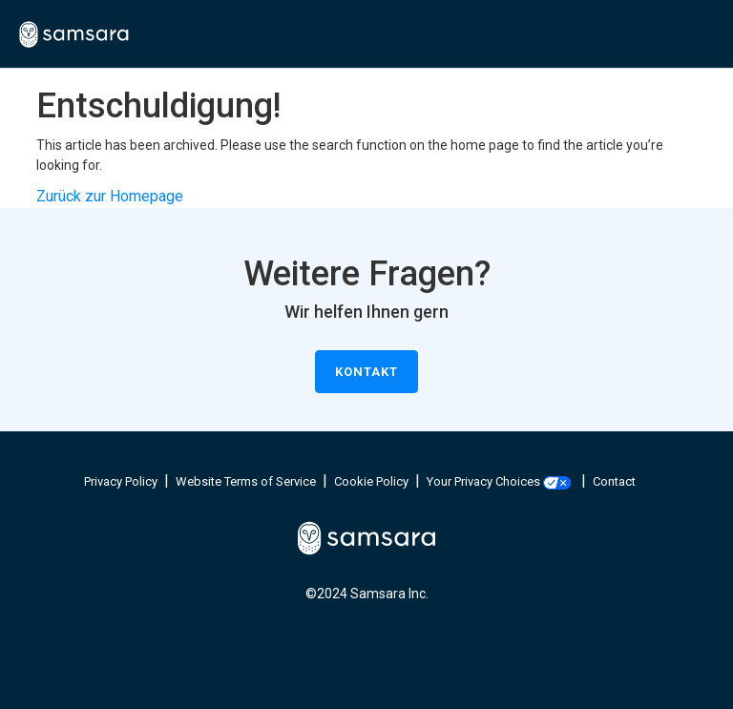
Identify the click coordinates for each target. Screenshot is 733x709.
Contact (614, 481)
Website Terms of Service (246, 481)
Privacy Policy (120, 481)
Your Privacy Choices (499, 481)
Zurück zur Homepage (109, 196)
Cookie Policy (371, 481)
